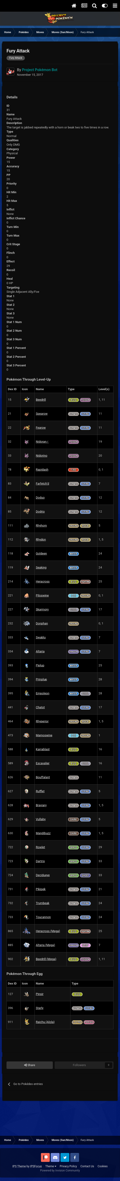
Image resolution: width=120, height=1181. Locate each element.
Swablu (41, 637)
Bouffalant (43, 777)
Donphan (42, 623)
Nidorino (41, 455)
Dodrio (40, 511)
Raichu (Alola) (45, 1022)
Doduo (40, 497)
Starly (39, 1008)
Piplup (40, 665)
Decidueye (43, 875)
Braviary (41, 805)
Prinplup (41, 679)
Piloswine (42, 595)
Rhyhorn (41, 525)
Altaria (40, 651)
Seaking (41, 567)
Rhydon (41, 539)
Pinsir (39, 994)
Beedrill (41, 399)
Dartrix (40, 861)
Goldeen (41, 553)
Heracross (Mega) (48, 931)
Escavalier (43, 763)
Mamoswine (44, 735)
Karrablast (43, 749)
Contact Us (87, 1166)
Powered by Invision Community (60, 1170)
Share (29, 1065)
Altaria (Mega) (45, 945)
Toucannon (43, 917)
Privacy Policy (68, 1166)
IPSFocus (36, 1166)
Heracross (43, 581)
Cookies (103, 1166)
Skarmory (42, 609)
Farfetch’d (42, 483)
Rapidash (42, 469)
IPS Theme (19, 1166)
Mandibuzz (43, 833)
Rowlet (40, 847)
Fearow (41, 427)
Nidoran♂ (42, 441)
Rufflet (40, 791)
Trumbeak (42, 903)
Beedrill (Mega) (46, 959)
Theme (50, 1166)
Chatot (40, 707)
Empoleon (42, 693)
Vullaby (41, 819)
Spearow (41, 413)
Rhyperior (42, 721)
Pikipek (41, 889)
